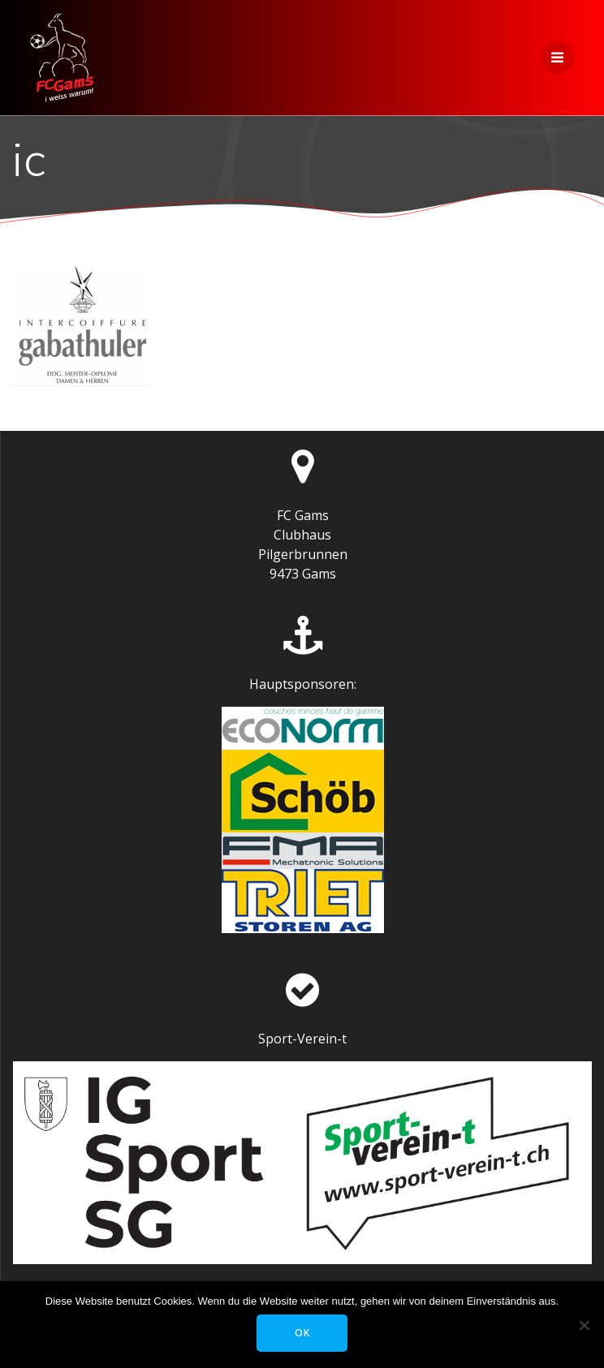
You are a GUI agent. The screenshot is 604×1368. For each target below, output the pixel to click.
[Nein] (584, 1325)
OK (302, 1333)
